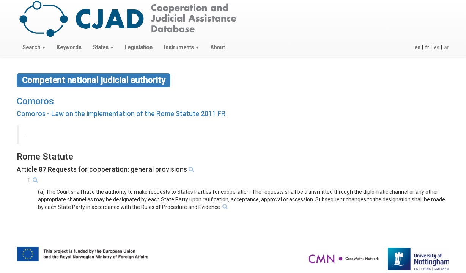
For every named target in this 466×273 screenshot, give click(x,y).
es (436, 47)
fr (427, 47)
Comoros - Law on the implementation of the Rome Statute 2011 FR (121, 114)
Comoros (35, 101)
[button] (34, 47)
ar (446, 47)
